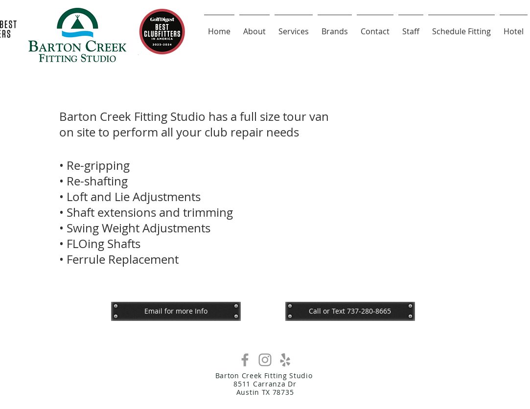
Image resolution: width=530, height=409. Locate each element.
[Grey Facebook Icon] (244, 359)
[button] (350, 311)
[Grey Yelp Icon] (285, 359)
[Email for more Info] (176, 311)
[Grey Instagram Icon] (265, 359)
